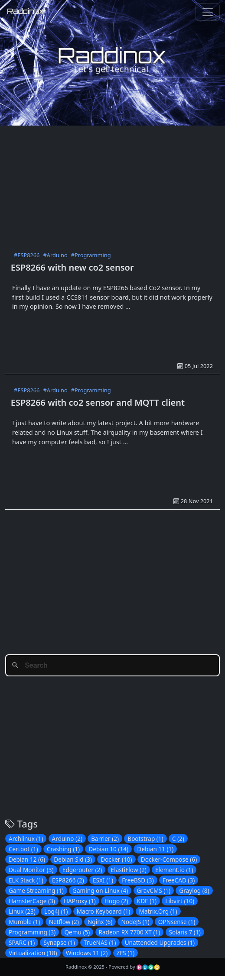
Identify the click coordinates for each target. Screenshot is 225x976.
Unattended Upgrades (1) (160, 942)
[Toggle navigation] (208, 12)
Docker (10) (116, 859)
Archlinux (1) (26, 838)
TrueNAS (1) (100, 942)
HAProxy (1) (80, 901)
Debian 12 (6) (27, 859)
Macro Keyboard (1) (103, 911)
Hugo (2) (116, 901)
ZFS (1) (126, 953)
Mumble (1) (24, 922)
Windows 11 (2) (87, 953)
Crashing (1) (63, 849)
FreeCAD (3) (179, 880)
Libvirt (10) (179, 901)
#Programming (91, 255)
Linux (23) (22, 911)
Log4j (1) (56, 911)
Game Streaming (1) (36, 890)
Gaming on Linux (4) (100, 890)
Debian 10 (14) (108, 849)
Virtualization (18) (33, 953)
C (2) (178, 838)
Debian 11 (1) (155, 849)
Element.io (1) (174, 870)
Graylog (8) (194, 890)
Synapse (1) (59, 942)
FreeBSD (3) (137, 880)
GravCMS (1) (154, 890)
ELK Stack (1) (26, 880)
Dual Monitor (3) (31, 870)
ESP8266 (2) (68, 880)
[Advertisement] (115, 186)
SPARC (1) (22, 942)
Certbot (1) (23, 849)
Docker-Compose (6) (169, 859)
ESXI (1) (103, 880)
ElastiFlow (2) (129, 870)
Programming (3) (32, 932)
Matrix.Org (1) (158, 911)
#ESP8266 (26, 255)
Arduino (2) (67, 838)
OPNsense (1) (176, 922)
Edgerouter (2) (82, 870)
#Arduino (55, 255)
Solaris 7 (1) (185, 932)
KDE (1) (147, 901)
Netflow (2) (64, 922)
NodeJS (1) (135, 922)
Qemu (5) (77, 932)
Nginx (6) (100, 922)
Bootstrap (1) (145, 838)
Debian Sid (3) (73, 859)
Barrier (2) (105, 838)
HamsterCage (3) (32, 901)
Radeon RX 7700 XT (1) (129, 932)
